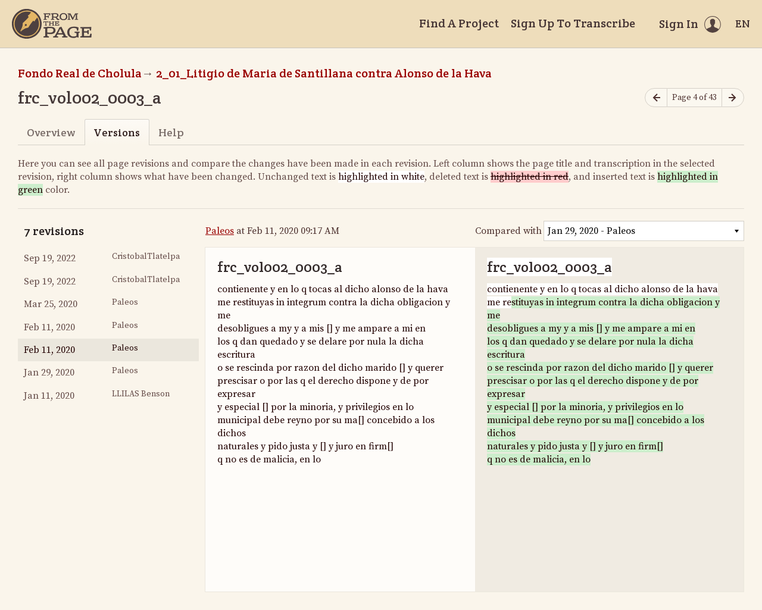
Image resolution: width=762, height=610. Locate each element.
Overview (51, 132)
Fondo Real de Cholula (80, 73)
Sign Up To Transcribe (573, 23)
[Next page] (733, 98)
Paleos (219, 231)
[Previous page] (656, 98)
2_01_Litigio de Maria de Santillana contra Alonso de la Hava (324, 73)
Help (171, 132)
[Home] (52, 24)
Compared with (508, 231)
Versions (116, 132)
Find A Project (459, 23)
